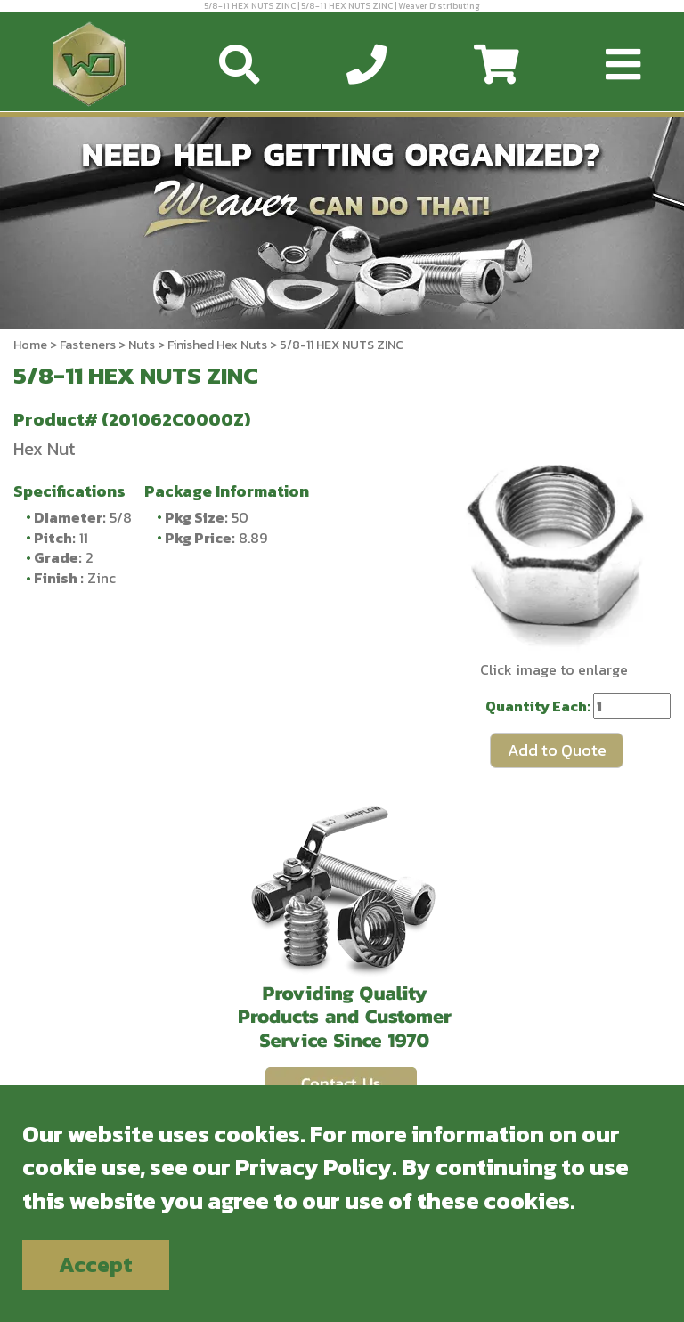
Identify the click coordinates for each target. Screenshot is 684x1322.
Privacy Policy (313, 1166)
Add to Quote (557, 750)
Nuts (141, 345)
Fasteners (88, 345)
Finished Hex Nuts (217, 345)
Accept (96, 1264)
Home (30, 345)
